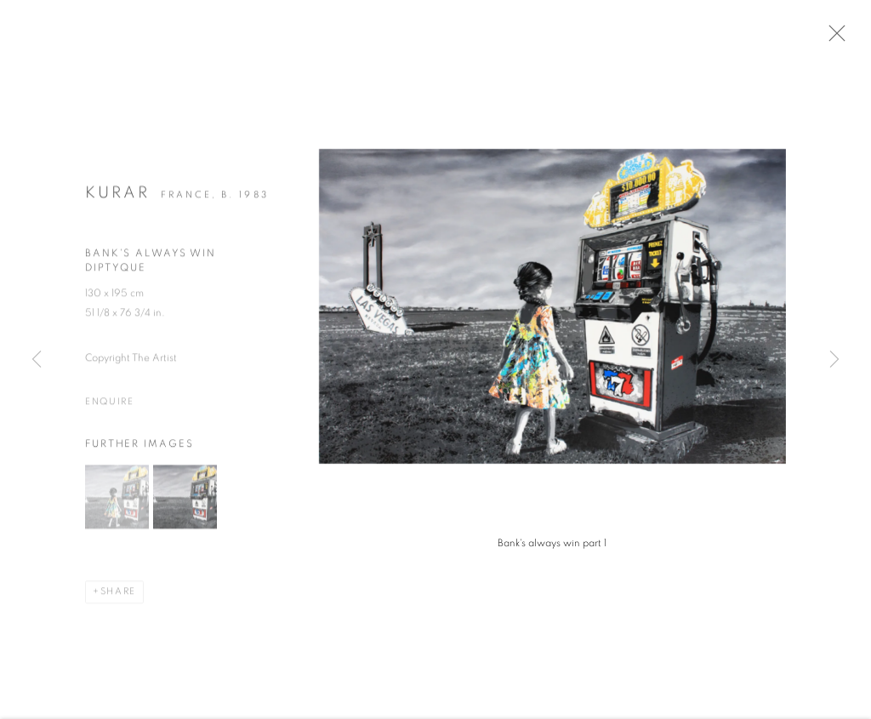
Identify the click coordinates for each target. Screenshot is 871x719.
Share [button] (118, 597)
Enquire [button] (109, 408)
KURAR (117, 199)
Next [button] (834, 360)
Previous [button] (36, 360)
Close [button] (847, 38)
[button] (117, 502)
